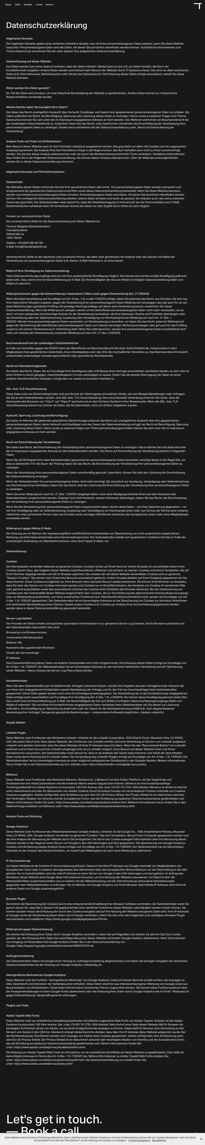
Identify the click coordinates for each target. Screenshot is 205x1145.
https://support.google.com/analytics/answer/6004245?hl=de (55, 945)
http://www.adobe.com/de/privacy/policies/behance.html (99, 806)
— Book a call (42, 1131)
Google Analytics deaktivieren (140, 938)
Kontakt (28, 4)
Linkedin (39, 4)
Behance (49, 4)
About (8, 4)
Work (17, 4)
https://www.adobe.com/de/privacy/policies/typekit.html (49, 1060)
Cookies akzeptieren (139, 1140)
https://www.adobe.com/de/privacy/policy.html (43, 1063)
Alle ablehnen (159, 1140)
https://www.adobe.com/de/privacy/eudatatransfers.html (91, 802)
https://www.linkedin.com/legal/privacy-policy (117, 764)
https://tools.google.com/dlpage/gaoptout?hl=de (76, 919)
